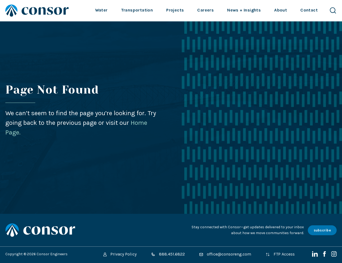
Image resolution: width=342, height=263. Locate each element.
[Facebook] (325, 255)
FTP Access (280, 254)
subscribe (322, 230)
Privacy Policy (120, 254)
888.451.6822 (168, 254)
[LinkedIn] (315, 255)
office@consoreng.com (225, 254)
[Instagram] (334, 255)
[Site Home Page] (37, 10)
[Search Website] (333, 10)
